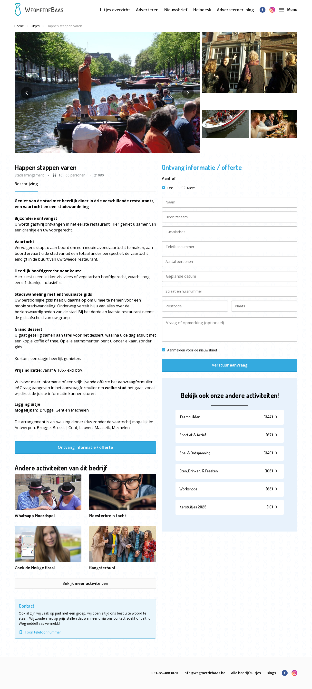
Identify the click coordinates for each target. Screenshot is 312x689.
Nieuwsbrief (175, 9)
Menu (288, 10)
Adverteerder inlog (235, 9)
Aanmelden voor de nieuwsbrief (189, 350)
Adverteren (147, 9)
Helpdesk (202, 9)
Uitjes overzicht (115, 9)
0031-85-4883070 (163, 673)
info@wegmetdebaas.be (204, 673)
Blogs (271, 673)
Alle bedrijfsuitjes (246, 673)
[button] (107, 92)
